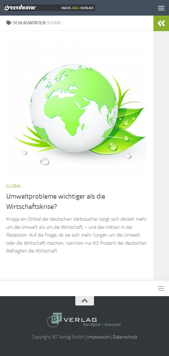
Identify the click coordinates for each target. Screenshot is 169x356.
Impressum (98, 337)
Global (13, 186)
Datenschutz (125, 337)
